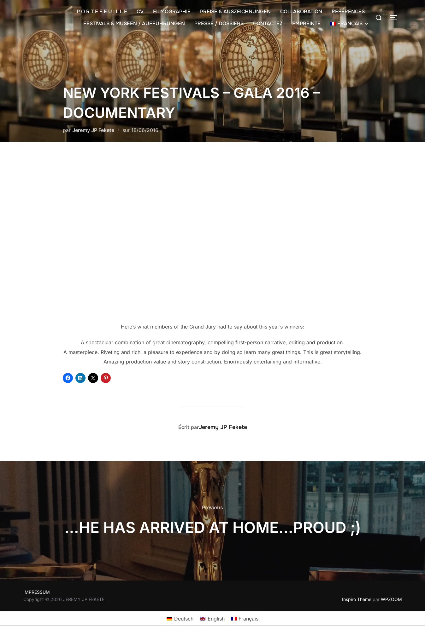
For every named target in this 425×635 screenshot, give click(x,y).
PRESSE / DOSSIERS (219, 23)
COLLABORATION (301, 11)
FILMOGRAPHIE (172, 11)
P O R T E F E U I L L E (102, 11)
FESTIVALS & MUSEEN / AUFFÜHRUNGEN (134, 23)
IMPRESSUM (36, 592)
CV (140, 11)
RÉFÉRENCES (348, 11)
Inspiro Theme (356, 599)
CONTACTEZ (268, 23)
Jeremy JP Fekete (93, 130)
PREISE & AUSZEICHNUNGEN (235, 11)
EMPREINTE (306, 23)
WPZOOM (391, 599)
